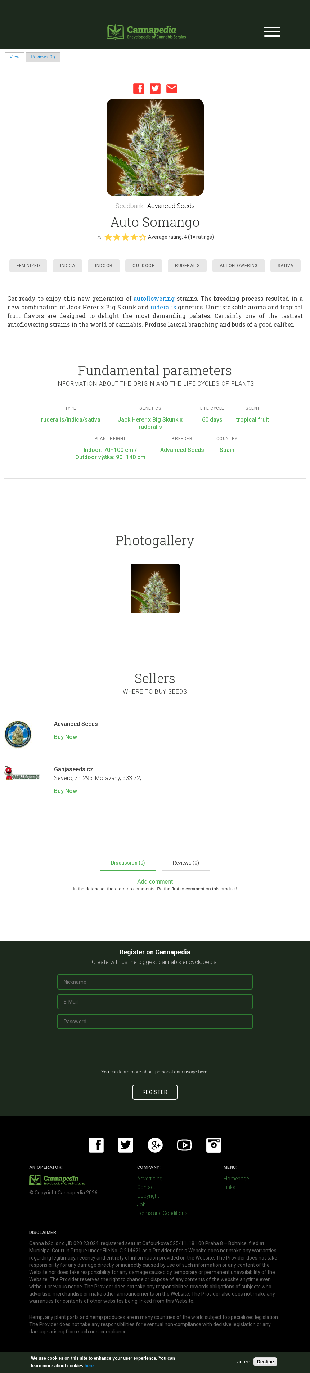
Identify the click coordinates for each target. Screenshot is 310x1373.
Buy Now (65, 736)
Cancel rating (99, 237)
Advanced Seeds (171, 206)
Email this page (171, 88)
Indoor (104, 265)
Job (141, 1204)
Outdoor (143, 265)
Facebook (138, 88)
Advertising (149, 1178)
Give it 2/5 (116, 237)
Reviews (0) (43, 56)
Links (229, 1187)
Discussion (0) (128, 863)
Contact (146, 1187)
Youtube (184, 1145)
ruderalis (163, 307)
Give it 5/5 (142, 237)
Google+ (155, 1145)
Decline (265, 1361)
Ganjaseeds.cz (73, 769)
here (202, 1071)
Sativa (285, 265)
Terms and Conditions (162, 1213)
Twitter (155, 88)
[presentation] (155, 1052)
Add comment (155, 882)
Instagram (214, 1145)
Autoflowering (239, 265)
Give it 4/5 (134, 237)
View (17, 56)
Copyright (148, 1196)
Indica (67, 265)
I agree (242, 1361)
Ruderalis (187, 265)
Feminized (28, 265)
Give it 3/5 (125, 237)
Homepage (236, 1178)
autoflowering (154, 298)
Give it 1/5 (108, 237)
